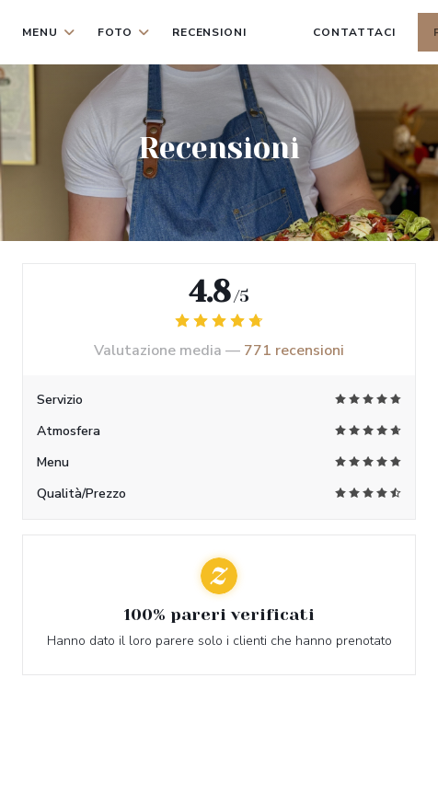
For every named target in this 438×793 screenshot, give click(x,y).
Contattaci (354, 32)
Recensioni (210, 32)
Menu (48, 32)
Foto (124, 32)
